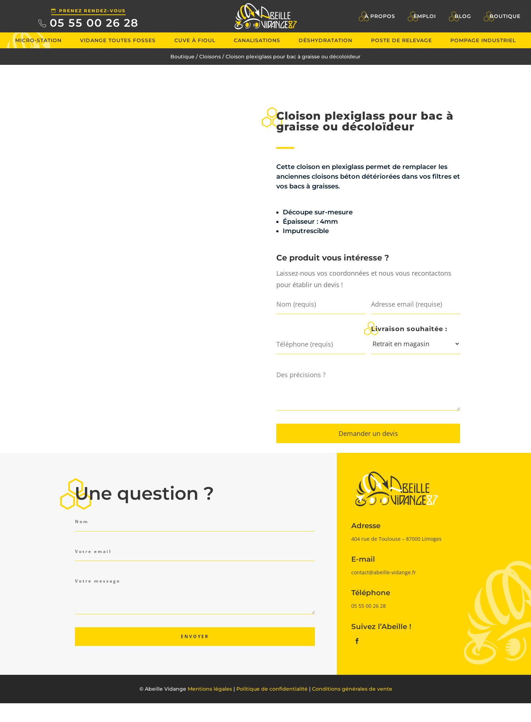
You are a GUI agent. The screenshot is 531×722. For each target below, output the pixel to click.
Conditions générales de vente (352, 689)
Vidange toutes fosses (118, 40)
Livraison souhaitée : (409, 329)
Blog (463, 16)
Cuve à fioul (194, 40)
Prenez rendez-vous (92, 10)
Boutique (505, 16)
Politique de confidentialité (272, 689)
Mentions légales (210, 689)
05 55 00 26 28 (94, 23)
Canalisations (257, 40)
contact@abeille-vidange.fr (383, 572)
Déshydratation (325, 40)
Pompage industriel (483, 40)
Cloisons (210, 56)
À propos (380, 16)
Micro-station (38, 40)
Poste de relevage (401, 40)
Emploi (425, 16)
